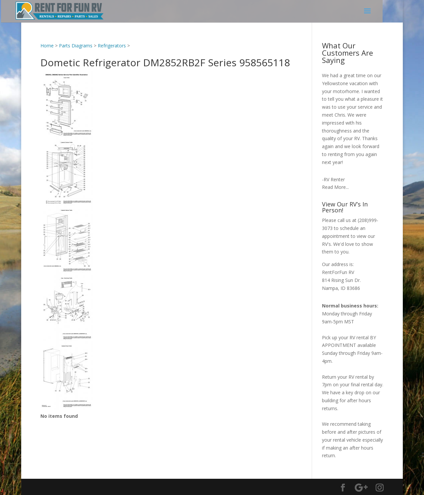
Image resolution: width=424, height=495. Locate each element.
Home (47, 45)
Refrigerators (112, 45)
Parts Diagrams (75, 45)
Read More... (335, 187)
